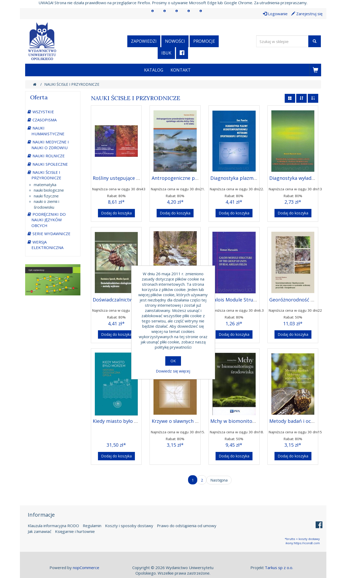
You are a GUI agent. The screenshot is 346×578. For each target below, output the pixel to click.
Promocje (204, 41)
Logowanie (275, 13)
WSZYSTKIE (43, 111)
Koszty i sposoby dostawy (129, 525)
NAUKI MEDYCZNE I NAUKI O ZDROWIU (50, 144)
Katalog (153, 70)
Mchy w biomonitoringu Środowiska (251, 421)
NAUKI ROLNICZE (48, 155)
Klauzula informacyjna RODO (53, 525)
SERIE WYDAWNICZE (51, 233)
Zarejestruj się (306, 13)
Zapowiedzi (144, 41)
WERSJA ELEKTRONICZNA (47, 244)
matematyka (45, 184)
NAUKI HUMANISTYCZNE (47, 130)
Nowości (175, 41)
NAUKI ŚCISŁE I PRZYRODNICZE (46, 175)
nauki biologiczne (49, 190)
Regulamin (92, 525)
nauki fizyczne (46, 195)
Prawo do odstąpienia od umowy (186, 525)
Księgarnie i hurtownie (75, 531)
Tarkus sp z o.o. (279, 567)
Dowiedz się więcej (173, 371)
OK (173, 360)
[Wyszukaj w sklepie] (282, 41)
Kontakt (181, 70)
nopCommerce (86, 567)
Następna (219, 480)
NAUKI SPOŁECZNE (50, 164)
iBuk (166, 53)
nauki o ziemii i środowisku (46, 204)
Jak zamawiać (39, 531)
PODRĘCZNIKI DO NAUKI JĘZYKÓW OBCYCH (48, 220)
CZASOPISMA (44, 119)
